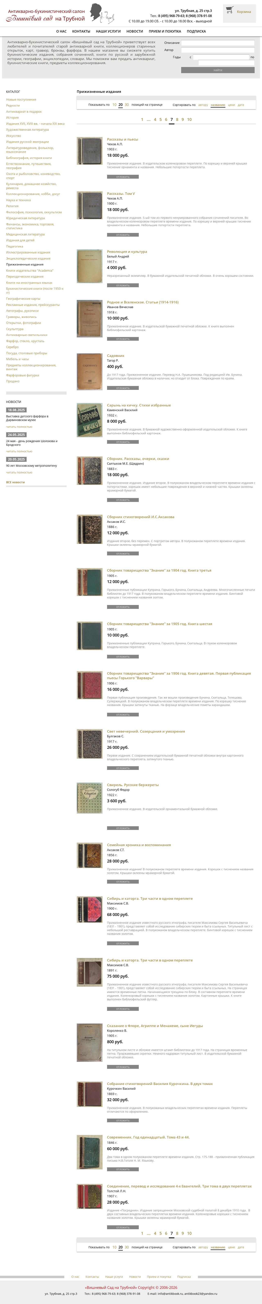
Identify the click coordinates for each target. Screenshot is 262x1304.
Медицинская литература (25, 229)
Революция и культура (127, 245)
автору (203, 99)
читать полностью (19, 421)
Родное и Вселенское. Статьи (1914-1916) (142, 296)
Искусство (13, 130)
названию (218, 99)
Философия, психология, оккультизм (34, 206)
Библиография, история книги (29, 152)
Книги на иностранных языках (29, 277)
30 (127, 98)
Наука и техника (18, 194)
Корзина (244, 11)
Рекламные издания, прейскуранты (33, 299)
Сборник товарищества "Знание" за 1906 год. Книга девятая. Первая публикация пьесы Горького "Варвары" (179, 669)
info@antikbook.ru (170, 1286)
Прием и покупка (165, 31)
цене (231, 99)
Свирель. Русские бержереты (133, 778)
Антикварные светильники (26, 329)
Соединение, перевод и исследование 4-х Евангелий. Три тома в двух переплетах (179, 1178)
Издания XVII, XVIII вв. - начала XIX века (35, 118)
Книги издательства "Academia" (29, 265)
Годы (186, 57)
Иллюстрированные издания (28, 247)
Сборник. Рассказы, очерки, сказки (138, 452)
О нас (61, 31)
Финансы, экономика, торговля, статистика (30, 221)
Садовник (115, 349)
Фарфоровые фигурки (22, 370)
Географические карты (23, 293)
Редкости (13, 100)
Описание (190, 43)
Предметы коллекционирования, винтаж (31, 361)
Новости (134, 31)
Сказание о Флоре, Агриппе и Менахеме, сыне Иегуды (155, 1018)
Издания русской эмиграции (27, 136)
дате (241, 99)
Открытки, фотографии (23, 317)
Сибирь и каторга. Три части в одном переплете (150, 891)
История (12, 112)
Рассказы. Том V (121, 187)
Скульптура (14, 323)
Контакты (81, 31)
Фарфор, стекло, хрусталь (25, 335)
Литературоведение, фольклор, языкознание (30, 144)
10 (114, 98)
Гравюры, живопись (21, 311)
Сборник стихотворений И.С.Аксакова (140, 510)
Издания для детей (20, 235)
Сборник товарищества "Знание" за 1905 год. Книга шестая (159, 617)
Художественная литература (27, 124)
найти (227, 64)
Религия (12, 200)
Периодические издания (24, 271)
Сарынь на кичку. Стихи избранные (139, 399)
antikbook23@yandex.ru (200, 1286)
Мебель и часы (17, 353)
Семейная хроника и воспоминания (139, 838)
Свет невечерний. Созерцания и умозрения (146, 724)
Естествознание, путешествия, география (28, 160)
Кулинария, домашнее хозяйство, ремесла (31, 180)
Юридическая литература (25, 212)
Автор (187, 50)
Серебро (12, 341)
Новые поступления (21, 94)
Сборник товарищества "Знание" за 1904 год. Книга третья (159, 564)
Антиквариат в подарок (24, 106)
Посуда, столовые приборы (26, 347)
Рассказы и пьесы (122, 133)
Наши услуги (108, 31)
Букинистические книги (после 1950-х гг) (34, 285)
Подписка (196, 31)
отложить (123, 170)
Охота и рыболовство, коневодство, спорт (33, 170)
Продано (12, 375)
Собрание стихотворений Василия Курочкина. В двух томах (160, 1076)
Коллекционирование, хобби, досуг (33, 188)
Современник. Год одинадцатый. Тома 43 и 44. (148, 1130)
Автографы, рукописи (22, 305)
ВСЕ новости (15, 477)
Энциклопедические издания (28, 253)
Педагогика (14, 241)
